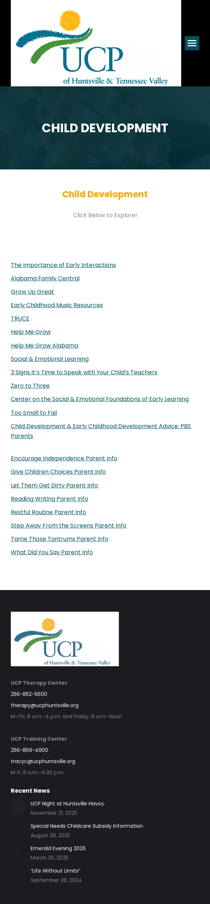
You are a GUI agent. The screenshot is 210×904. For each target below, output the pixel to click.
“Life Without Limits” (55, 870)
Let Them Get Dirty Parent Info (54, 485)
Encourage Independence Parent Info (64, 458)
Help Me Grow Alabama (44, 345)
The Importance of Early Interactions (63, 265)
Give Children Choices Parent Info (58, 472)
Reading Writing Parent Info (49, 499)
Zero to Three (30, 386)
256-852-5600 (29, 694)
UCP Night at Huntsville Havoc (67, 803)
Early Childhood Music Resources (57, 305)
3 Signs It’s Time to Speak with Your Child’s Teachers (84, 372)
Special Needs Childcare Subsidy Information (87, 826)
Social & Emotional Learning (50, 359)
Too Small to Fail (34, 413)
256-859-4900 (29, 750)
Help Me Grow (31, 332)
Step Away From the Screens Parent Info (68, 525)
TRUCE (20, 318)
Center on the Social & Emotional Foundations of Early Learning (100, 399)
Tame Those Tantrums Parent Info (59, 539)
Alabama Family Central (45, 278)
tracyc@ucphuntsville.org (43, 761)
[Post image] (18, 807)
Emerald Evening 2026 (58, 848)
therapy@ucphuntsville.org (45, 705)
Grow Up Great (32, 292)
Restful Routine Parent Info (48, 512)
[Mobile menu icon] (192, 43)
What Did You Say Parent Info (52, 552)
